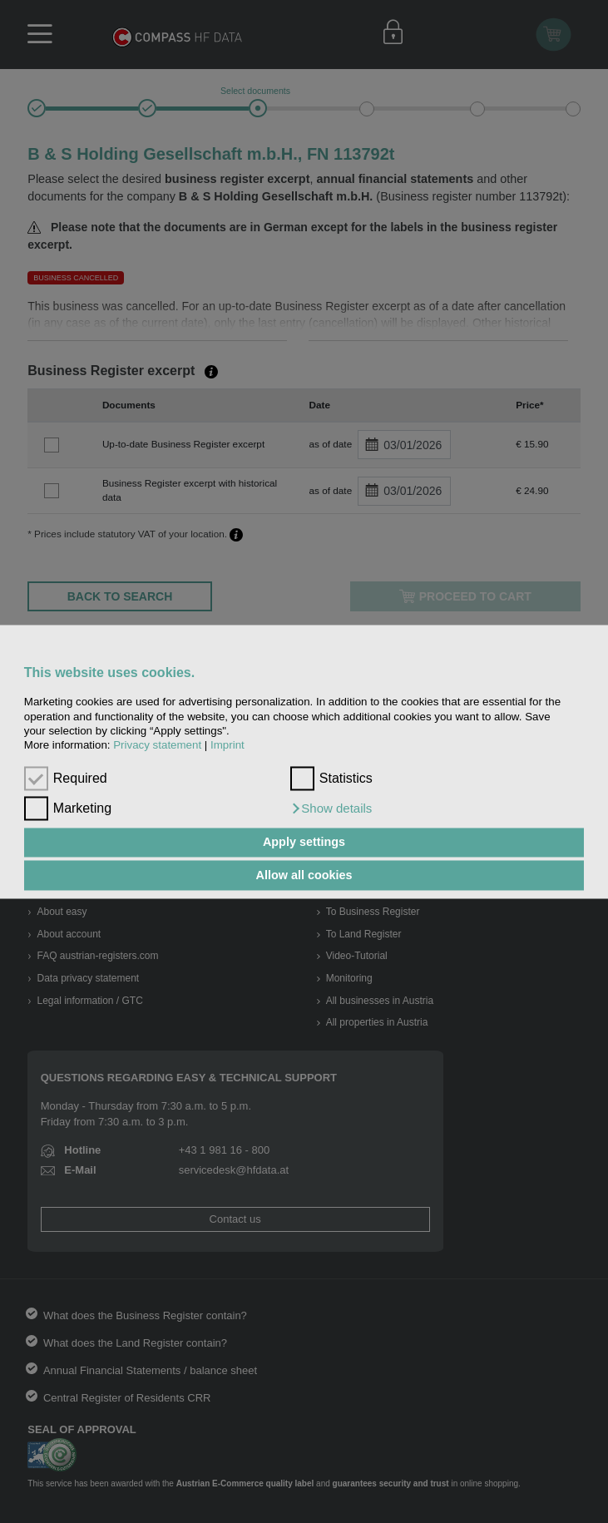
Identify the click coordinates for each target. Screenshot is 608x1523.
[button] (331, 808)
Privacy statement (157, 745)
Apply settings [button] (304, 842)
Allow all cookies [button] (304, 875)
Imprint (227, 745)
